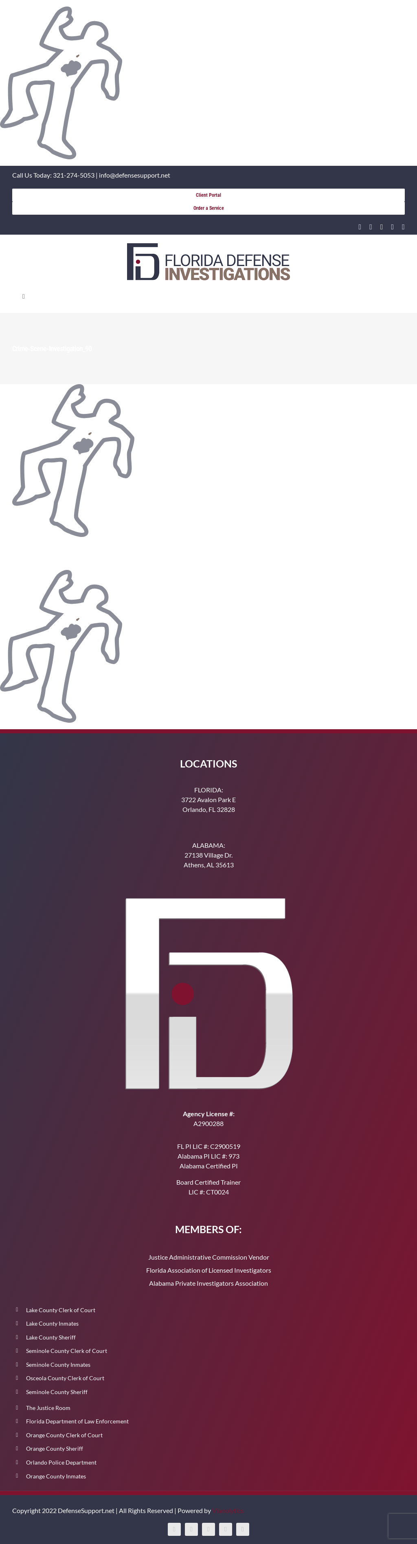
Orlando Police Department (61, 1462)
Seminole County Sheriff (57, 1391)
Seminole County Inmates (58, 1364)
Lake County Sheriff (51, 1337)
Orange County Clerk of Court (64, 1435)
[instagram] (381, 227)
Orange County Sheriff (54, 1448)
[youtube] (392, 227)
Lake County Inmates (52, 1323)
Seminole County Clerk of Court (66, 1350)
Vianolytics (228, 1510)
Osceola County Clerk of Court (65, 1378)
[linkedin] (359, 227)
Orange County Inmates (56, 1476)
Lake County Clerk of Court (60, 1309)
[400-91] (208, 246)
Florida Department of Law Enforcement (77, 1421)
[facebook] (370, 227)
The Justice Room (48, 1407)
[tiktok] (403, 227)
